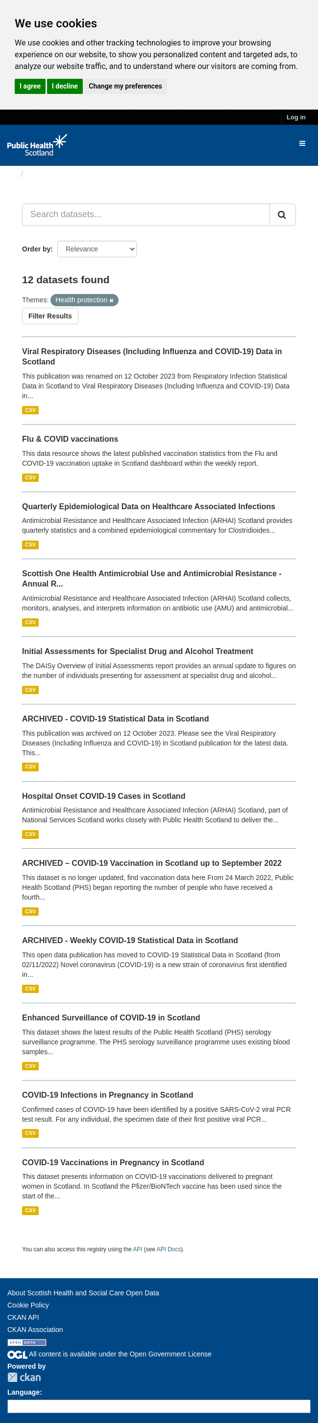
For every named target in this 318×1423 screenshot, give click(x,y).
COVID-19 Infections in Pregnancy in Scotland (107, 1095)
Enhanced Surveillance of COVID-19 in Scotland (111, 1018)
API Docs (169, 1249)
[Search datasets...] (146, 214)
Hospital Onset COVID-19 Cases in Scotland (103, 796)
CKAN (24, 1377)
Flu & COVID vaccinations (70, 439)
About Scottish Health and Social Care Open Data (83, 1293)
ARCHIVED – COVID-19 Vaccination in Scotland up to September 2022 (152, 863)
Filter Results (50, 316)
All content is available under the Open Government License (109, 1354)
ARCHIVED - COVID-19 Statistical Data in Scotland (115, 719)
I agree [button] (30, 86)
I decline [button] (65, 86)
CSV (30, 410)
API (137, 1249)
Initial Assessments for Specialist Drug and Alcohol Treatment (137, 651)
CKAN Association (35, 1329)
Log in (296, 117)
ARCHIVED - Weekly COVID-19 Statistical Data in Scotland (130, 940)
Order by (36, 249)
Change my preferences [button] (125, 86)
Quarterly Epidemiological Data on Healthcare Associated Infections (148, 506)
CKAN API (23, 1317)
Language (23, 1392)
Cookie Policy (28, 1305)
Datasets (46, 174)
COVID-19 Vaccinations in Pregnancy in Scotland (113, 1162)
